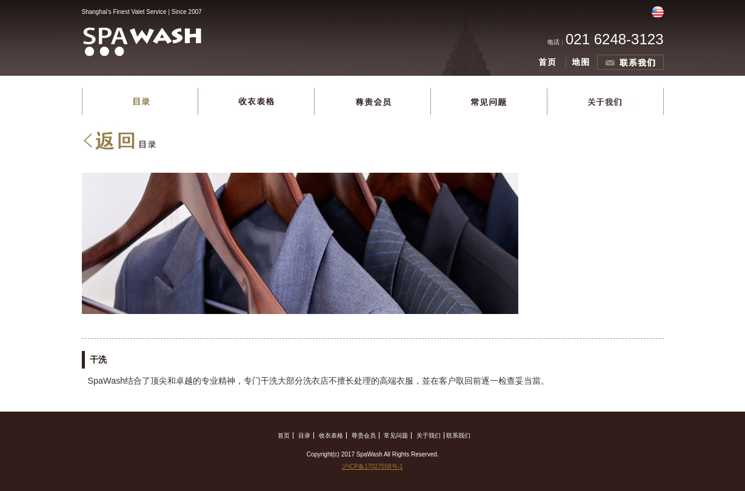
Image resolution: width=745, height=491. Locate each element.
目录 (304, 435)
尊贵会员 (364, 435)
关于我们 (428, 435)
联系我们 (458, 435)
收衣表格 (331, 435)
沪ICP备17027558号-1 (372, 466)
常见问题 (396, 435)
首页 (284, 435)
